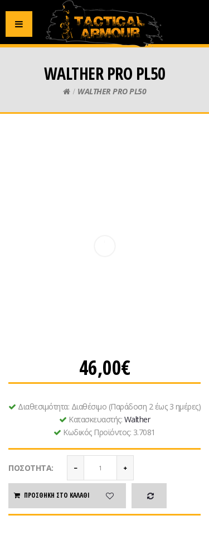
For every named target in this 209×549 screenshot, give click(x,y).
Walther (137, 419)
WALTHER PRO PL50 (111, 91)
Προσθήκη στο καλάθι (51, 495)
